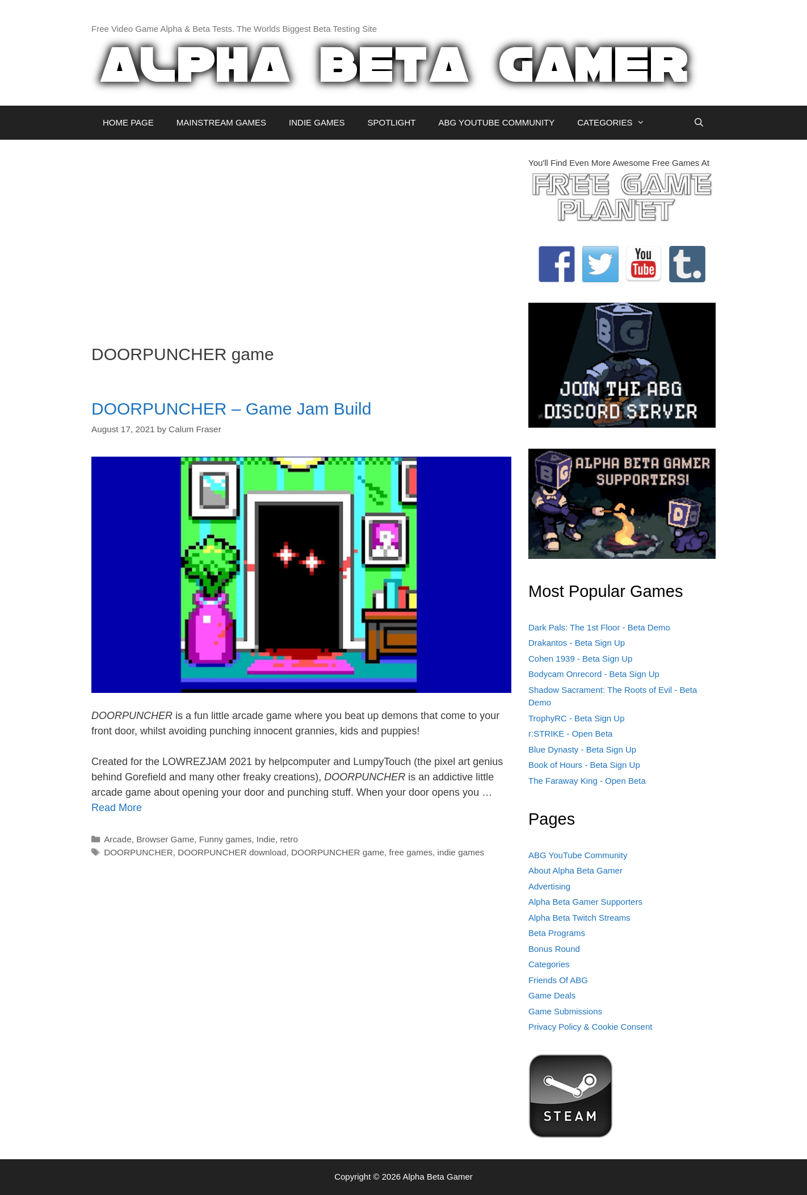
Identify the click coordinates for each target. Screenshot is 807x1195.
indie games (461, 852)
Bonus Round (554, 949)
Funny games (225, 839)
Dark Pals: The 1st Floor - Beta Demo (599, 627)
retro (289, 839)
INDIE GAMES (316, 122)
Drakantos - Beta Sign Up (576, 642)
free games (411, 852)
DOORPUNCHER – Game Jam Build (231, 408)
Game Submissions (565, 1011)
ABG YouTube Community (578, 855)
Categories (549, 964)
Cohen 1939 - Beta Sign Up (580, 658)
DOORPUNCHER (138, 852)
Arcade (117, 839)
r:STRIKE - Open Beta (570, 733)
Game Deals (551, 995)
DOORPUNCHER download (232, 852)
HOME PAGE (128, 122)
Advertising (549, 886)
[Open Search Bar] (699, 123)
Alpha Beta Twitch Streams (579, 917)
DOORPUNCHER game (337, 852)
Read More (116, 807)
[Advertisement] (301, 236)
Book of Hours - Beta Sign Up (584, 765)
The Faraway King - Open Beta (587, 780)
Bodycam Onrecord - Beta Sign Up (593, 674)
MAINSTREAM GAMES (221, 122)
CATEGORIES (616, 123)
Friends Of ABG (558, 980)
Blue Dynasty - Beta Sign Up (582, 749)
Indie (266, 839)
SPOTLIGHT (391, 122)
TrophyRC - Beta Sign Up (576, 718)
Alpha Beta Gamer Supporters (585, 901)
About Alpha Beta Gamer (575, 870)
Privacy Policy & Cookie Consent (590, 1026)
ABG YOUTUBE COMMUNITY (496, 122)
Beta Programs (556, 933)
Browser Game (165, 839)
